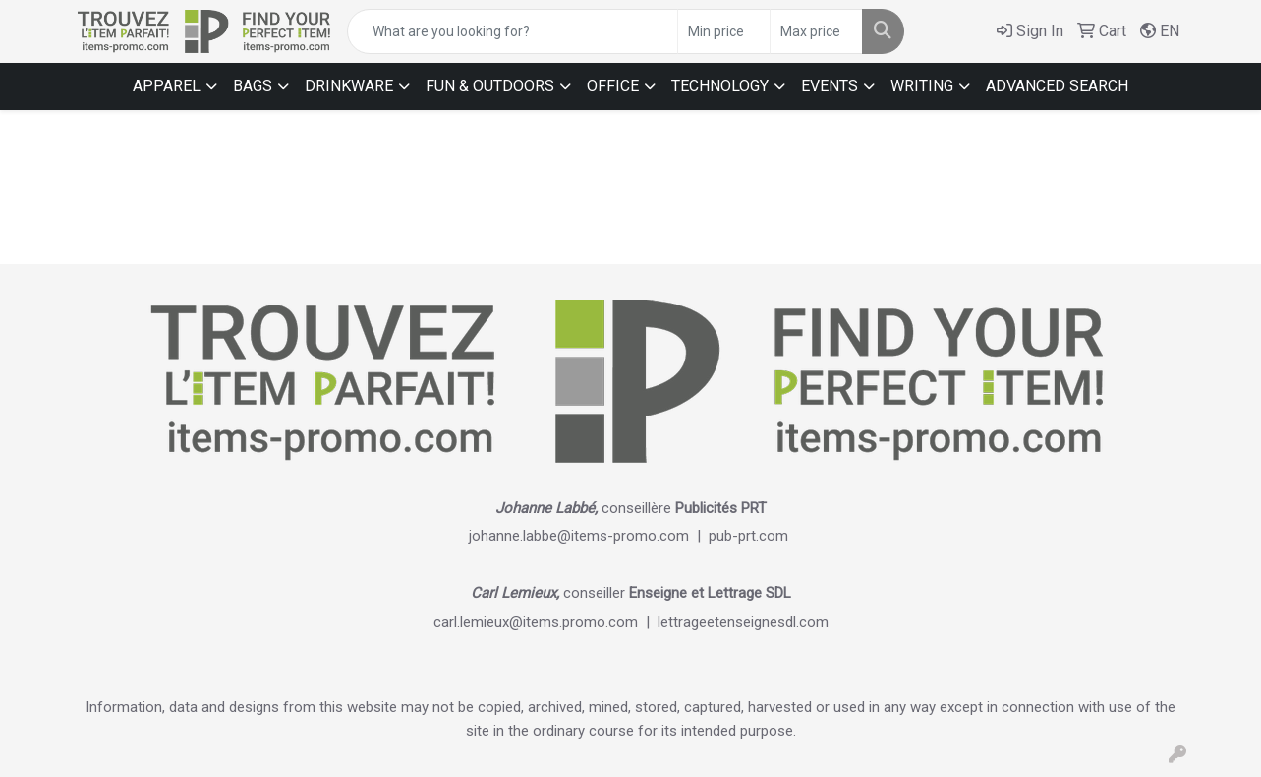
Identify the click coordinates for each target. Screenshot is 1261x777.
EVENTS (829, 86)
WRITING (921, 86)
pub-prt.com (748, 536)
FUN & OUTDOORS (490, 86)
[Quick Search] (512, 31)
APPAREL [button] (167, 86)
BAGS (252, 86)
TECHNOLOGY (720, 86)
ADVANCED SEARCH (1057, 86)
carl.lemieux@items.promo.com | (545, 622)
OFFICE (613, 86)
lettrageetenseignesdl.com (743, 622)
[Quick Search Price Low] (724, 31)
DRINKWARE (349, 86)
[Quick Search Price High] (816, 31)
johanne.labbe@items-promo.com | (589, 536)
